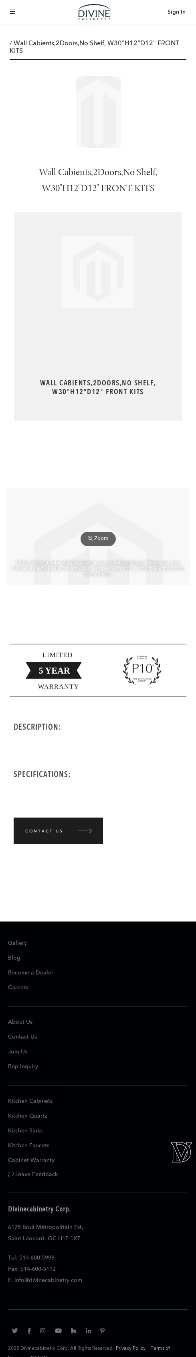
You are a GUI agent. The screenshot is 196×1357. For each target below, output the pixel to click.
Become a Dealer (30, 973)
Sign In (177, 12)
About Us (20, 1022)
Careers (18, 987)
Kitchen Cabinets (30, 1101)
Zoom (98, 538)
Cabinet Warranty (31, 1160)
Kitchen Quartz (27, 1116)
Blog (14, 958)
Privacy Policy (130, 1348)
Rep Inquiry (23, 1066)
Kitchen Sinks (25, 1131)
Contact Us (22, 1037)
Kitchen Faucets (28, 1145)
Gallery (17, 943)
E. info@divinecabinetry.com (45, 1280)
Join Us (17, 1052)
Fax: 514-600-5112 (32, 1269)
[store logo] (94, 12)
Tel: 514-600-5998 (31, 1258)
